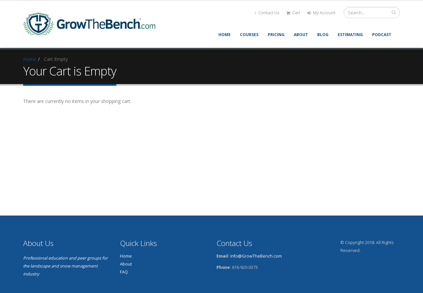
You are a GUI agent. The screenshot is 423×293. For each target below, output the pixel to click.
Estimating (350, 34)
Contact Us (267, 13)
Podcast (381, 34)
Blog (322, 34)
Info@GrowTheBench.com (256, 256)
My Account (321, 13)
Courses (249, 34)
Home (224, 34)
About (301, 34)
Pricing (276, 34)
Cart (293, 13)
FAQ (124, 272)
